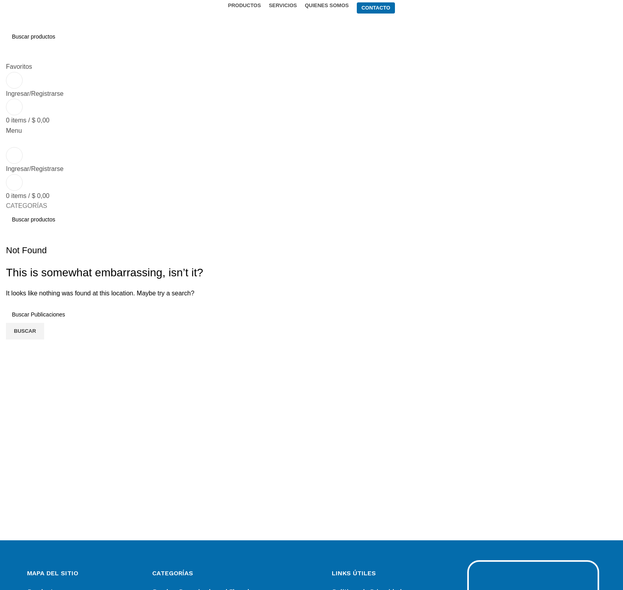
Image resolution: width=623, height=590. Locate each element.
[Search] (311, 36)
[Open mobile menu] (14, 130)
